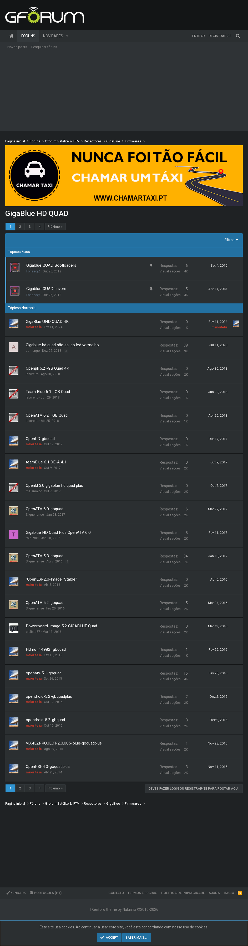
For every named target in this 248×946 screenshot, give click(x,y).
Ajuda (214, 893)
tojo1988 (32, 538)
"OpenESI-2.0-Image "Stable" (51, 579)
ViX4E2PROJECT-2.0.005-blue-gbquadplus (64, 743)
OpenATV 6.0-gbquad (44, 508)
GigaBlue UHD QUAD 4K (47, 321)
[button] (67, 36)
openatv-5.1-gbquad (44, 673)
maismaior (34, 491)
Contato (116, 893)
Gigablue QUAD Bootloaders (51, 265)
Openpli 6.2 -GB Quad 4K (47, 368)
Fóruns (28, 36)
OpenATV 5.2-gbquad (44, 602)
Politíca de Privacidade (183, 893)
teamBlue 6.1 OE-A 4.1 (46, 462)
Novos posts (17, 47)
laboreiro (32, 374)
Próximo (54, 227)
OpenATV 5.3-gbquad (44, 556)
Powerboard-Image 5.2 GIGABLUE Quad (61, 626)
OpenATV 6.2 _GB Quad (47, 415)
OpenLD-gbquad (40, 438)
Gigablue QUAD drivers (46, 288)
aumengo (33, 351)
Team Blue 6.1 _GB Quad (48, 391)
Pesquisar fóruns (44, 47)
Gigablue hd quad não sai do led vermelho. (63, 345)
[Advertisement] (124, 91)
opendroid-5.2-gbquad (45, 719)
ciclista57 (33, 632)
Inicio (229, 893)
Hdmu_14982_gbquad (46, 649)
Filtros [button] (230, 240)
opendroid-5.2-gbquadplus (49, 696)
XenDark (16, 893)
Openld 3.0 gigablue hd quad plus (54, 485)
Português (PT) (46, 893)
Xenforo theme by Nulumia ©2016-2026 (125, 909)
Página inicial (11, 36)
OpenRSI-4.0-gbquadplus (48, 766)
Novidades (53, 36)
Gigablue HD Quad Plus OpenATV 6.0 (58, 532)
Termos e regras (142, 893)
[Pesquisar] (238, 36)
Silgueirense (35, 514)
